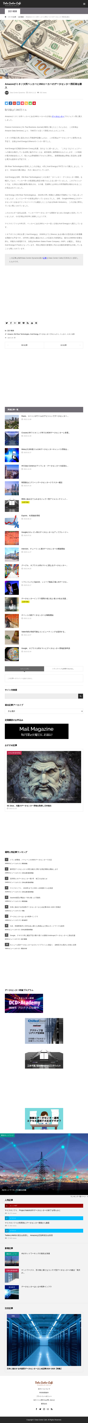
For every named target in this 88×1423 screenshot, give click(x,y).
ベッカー (63, 334)
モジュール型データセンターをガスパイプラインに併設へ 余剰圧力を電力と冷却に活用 (43, 945)
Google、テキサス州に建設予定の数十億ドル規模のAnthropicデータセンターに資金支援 (42, 935)
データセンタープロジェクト (49, 334)
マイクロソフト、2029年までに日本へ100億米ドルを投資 (31, 888)
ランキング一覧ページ (78, 1196)
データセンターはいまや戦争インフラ (24, 916)
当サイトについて (44, 1389)
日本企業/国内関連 (27, 873)
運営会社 (44, 1404)
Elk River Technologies (21, 334)
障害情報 (24, 863)
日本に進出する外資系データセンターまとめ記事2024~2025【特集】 (35, 907)
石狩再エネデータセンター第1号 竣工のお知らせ (28, 879)
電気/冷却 (24, 948)
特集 (23, 910)
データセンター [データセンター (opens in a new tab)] (58, 116)
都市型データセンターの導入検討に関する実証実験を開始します (34, 869)
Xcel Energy (34, 334)
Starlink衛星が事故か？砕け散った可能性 (25, 898)
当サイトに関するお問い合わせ (44, 1400)
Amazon (10, 334)
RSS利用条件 (44, 1393)
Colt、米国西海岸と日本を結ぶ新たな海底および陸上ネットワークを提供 (37, 926)
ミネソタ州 (71, 334)
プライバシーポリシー (44, 1396)
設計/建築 (12, 11)
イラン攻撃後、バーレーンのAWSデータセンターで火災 (31, 860)
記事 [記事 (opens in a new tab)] (45, 258)
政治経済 (24, 920)
